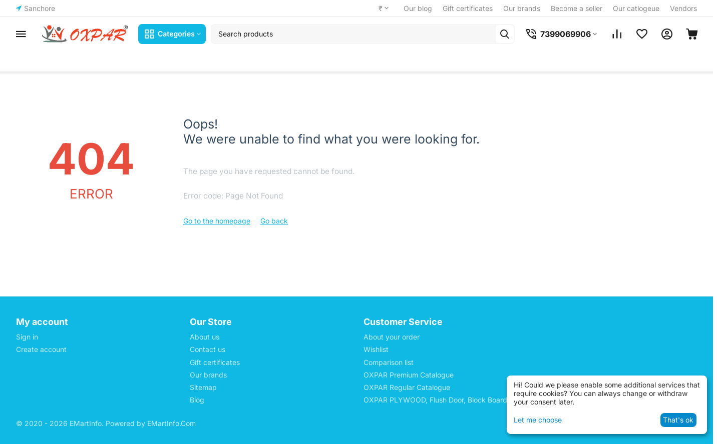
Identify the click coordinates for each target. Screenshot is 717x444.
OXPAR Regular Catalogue (407, 387)
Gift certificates (468, 8)
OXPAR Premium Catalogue (409, 374)
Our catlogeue (636, 8)
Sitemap (203, 387)
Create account (41, 349)
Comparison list (389, 362)
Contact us (207, 349)
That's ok (678, 420)
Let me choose (538, 420)
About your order (392, 336)
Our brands (521, 8)
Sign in (27, 336)
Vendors (683, 8)
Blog (197, 400)
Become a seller (576, 8)
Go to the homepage (216, 220)
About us (204, 336)
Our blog (418, 8)
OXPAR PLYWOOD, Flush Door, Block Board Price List (451, 400)
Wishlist (376, 349)
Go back (274, 220)
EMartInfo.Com (171, 423)
